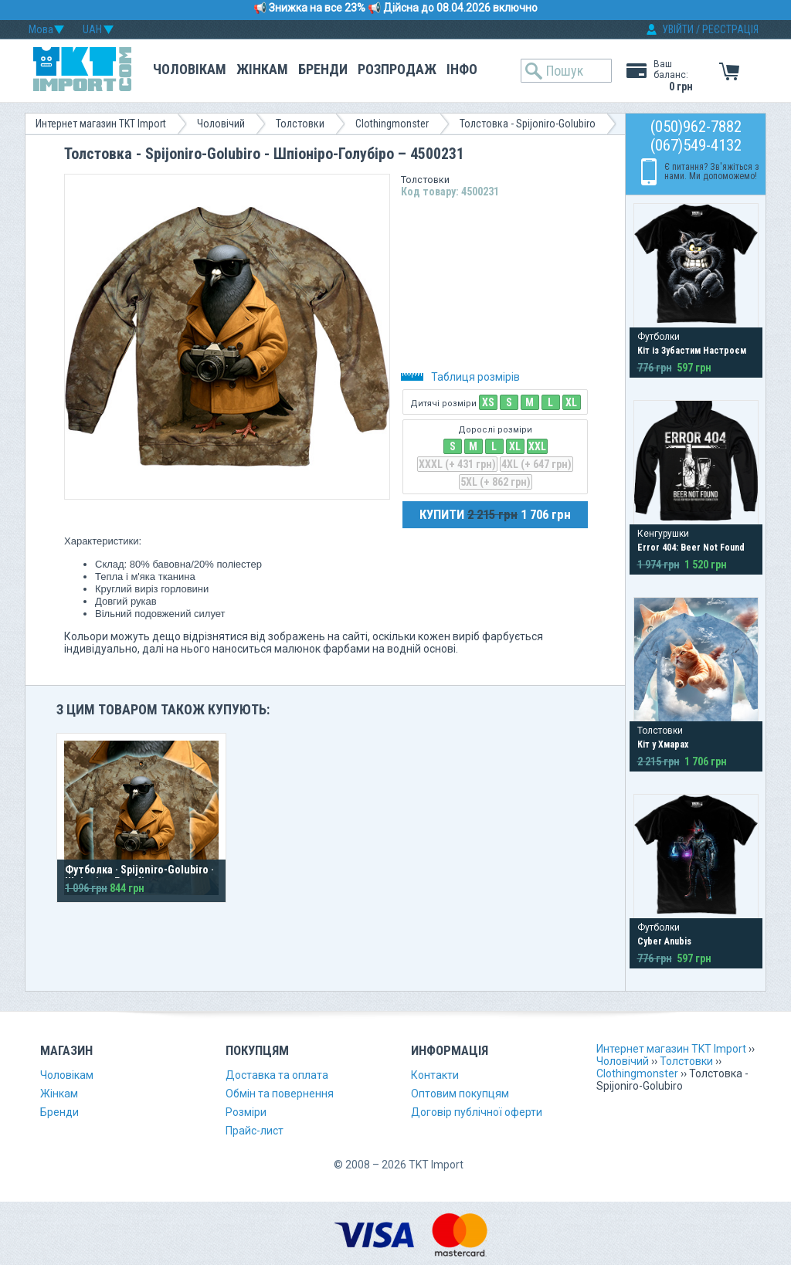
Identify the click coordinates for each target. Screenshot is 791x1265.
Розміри (246, 1112)
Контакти (435, 1075)
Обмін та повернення (280, 1093)
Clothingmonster (392, 123)
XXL (537, 446)
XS (488, 402)
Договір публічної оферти (476, 1112)
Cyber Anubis (664, 941)
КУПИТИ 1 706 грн (495, 514)
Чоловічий (221, 123)
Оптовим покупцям (460, 1093)
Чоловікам (189, 69)
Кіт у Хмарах (662, 744)
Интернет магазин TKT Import (101, 123)
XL (571, 402)
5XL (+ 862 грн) (495, 482)
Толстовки (300, 123)
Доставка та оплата (277, 1075)
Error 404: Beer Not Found (691, 547)
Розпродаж (397, 69)
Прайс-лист (254, 1130)
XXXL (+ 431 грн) (457, 464)
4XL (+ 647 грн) (536, 464)
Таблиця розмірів (460, 377)
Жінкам (262, 69)
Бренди (323, 69)
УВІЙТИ (678, 29)
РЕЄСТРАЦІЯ (730, 29)
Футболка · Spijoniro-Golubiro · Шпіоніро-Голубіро (139, 875)
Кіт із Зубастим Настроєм (691, 350)
